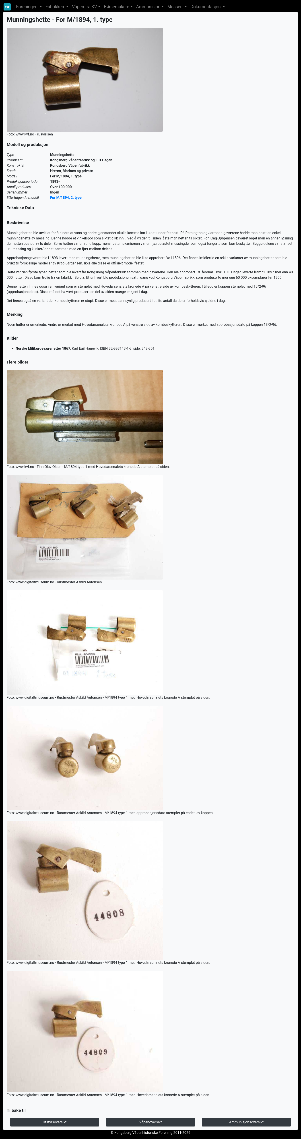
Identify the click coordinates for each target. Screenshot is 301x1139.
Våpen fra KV (84, 6)
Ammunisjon (148, 6)
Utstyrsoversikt (54, 1122)
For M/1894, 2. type (66, 197)
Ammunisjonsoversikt (246, 1122)
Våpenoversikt (150, 1122)
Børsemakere (116, 6)
